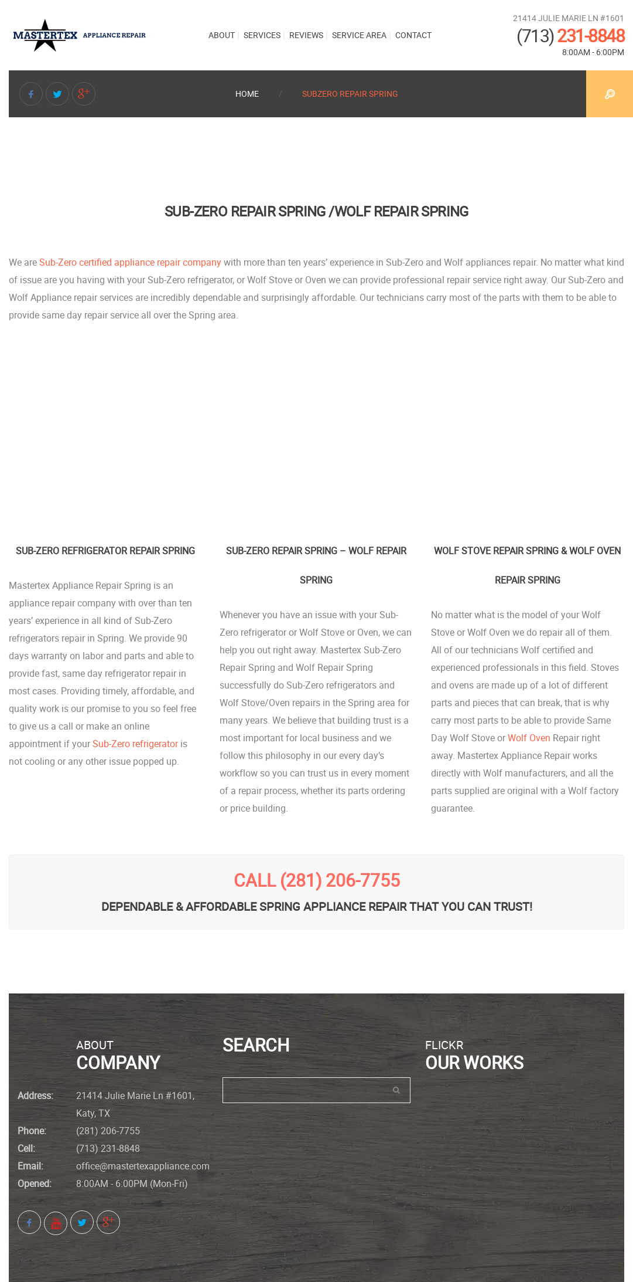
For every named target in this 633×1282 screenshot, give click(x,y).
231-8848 (570, 35)
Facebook (31, 95)
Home (247, 93)
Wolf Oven (529, 737)
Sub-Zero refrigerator (135, 743)
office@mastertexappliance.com (143, 1165)
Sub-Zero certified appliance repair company (130, 262)
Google (84, 95)
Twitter (57, 95)
